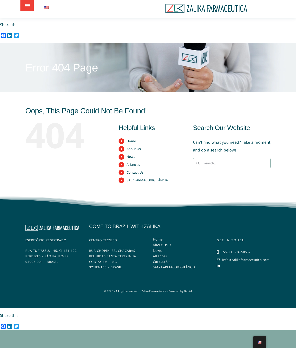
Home (131, 141)
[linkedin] (218, 265)
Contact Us (135, 172)
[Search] (198, 163)
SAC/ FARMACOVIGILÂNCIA (147, 180)
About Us (134, 149)
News (131, 156)
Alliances (133, 164)
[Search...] (232, 163)
